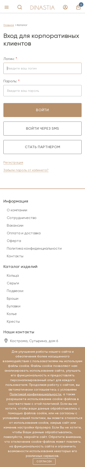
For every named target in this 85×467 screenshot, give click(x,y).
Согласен (44, 461)
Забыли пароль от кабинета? (26, 170)
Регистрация (13, 162)
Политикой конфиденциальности (35, 394)
